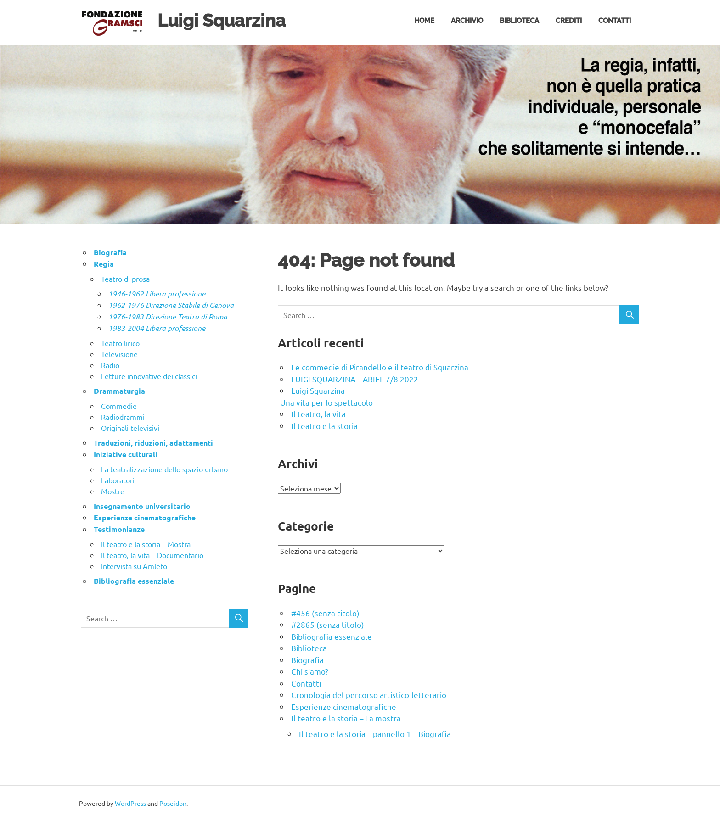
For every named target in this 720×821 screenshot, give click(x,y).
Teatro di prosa (125, 278)
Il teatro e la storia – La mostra (346, 718)
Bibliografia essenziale (331, 636)
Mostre (112, 491)
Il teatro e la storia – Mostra (146, 543)
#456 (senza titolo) (325, 613)
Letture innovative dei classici (149, 375)
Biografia (307, 660)
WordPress (130, 803)
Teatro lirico (120, 342)
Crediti (569, 21)
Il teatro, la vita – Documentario (152, 554)
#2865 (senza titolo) (327, 624)
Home (424, 21)
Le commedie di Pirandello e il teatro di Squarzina (379, 367)
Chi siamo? (309, 671)
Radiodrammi (123, 416)
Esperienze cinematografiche (343, 706)
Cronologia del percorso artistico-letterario (368, 694)
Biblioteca (519, 21)
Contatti (614, 21)
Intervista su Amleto (134, 565)
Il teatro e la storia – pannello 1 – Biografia (375, 733)
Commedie (119, 405)
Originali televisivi (130, 427)
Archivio (467, 21)
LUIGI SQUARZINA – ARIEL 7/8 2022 (354, 379)
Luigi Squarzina (222, 20)
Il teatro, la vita (318, 414)
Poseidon (172, 803)
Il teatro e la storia (324, 425)
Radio (110, 364)
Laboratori (118, 480)
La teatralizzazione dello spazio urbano (164, 469)
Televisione (119, 353)
